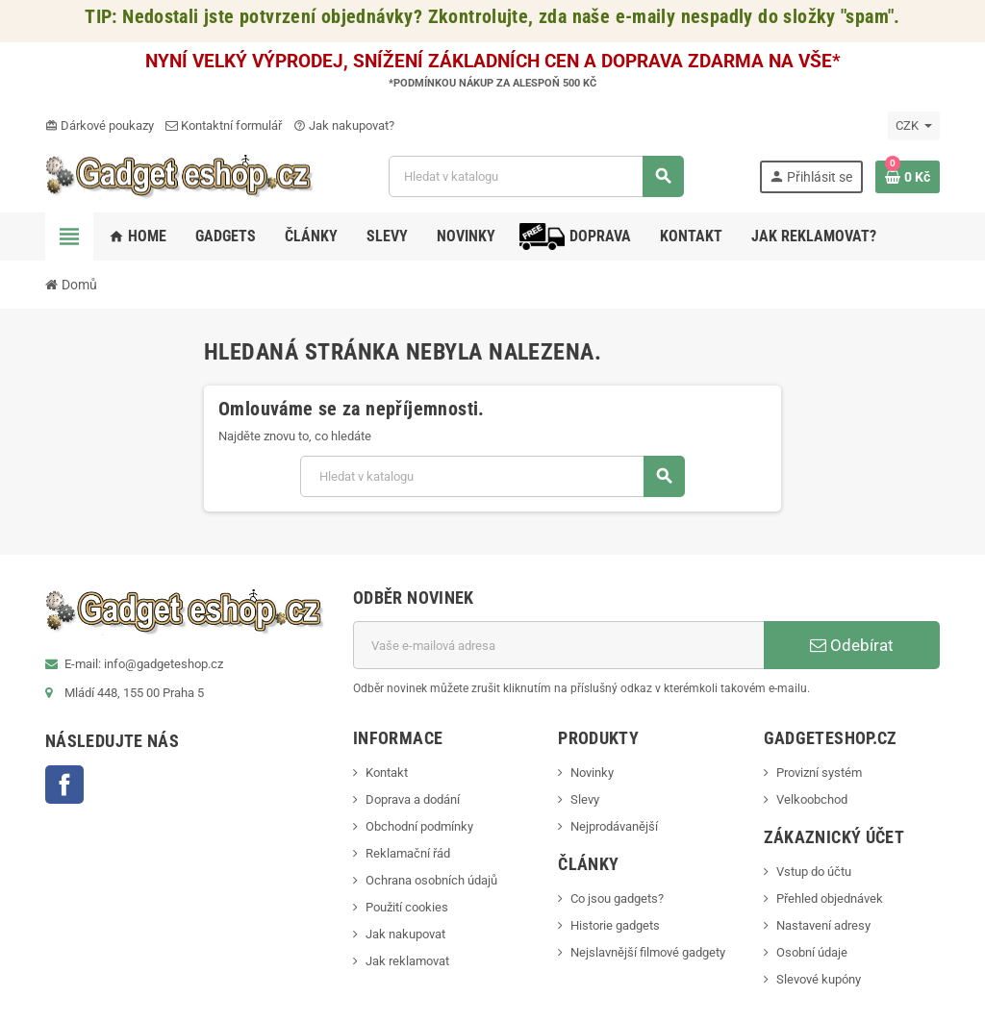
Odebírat (852, 645)
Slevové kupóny (818, 979)
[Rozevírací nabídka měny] (914, 126)
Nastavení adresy (823, 925)
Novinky (592, 772)
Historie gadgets (615, 925)
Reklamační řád (408, 853)
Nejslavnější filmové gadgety (647, 952)
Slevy (584, 799)
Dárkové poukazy (99, 125)
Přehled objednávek (829, 898)
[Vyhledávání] (536, 176)
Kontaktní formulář (223, 125)
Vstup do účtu (813, 871)
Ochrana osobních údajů (431, 880)
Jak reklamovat (407, 961)
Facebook (64, 784)
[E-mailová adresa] (558, 645)
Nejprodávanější (614, 826)
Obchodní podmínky (419, 826)
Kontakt (387, 772)
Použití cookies (407, 907)
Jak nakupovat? (343, 125)
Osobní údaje (811, 952)
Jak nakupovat (405, 934)
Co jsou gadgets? (617, 898)
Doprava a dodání (413, 799)
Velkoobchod (811, 799)
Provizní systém (819, 772)
